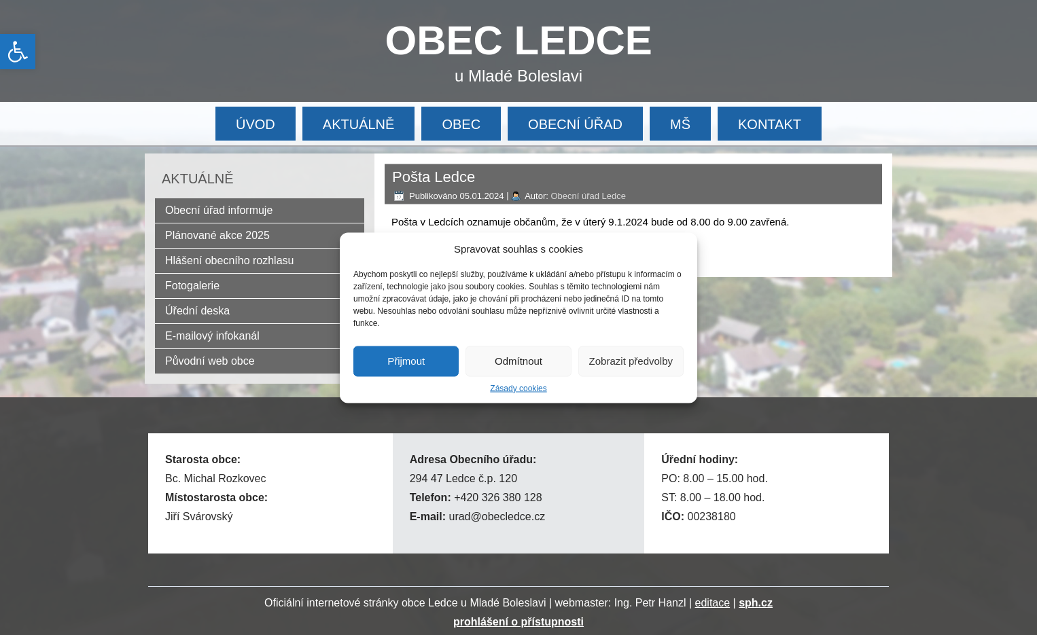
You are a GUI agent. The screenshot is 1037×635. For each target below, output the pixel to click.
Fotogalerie (192, 285)
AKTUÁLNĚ (359, 124)
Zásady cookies (518, 388)
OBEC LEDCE (518, 40)
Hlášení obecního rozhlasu (229, 260)
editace (713, 603)
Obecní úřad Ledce (588, 196)
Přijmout (406, 361)
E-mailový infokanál (212, 336)
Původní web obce (210, 361)
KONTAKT (769, 124)
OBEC (461, 124)
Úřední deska (197, 310)
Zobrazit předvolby (631, 361)
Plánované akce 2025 (217, 235)
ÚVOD (255, 124)
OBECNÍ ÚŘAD (575, 124)
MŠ (680, 124)
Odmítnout (518, 361)
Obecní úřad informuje (219, 210)
